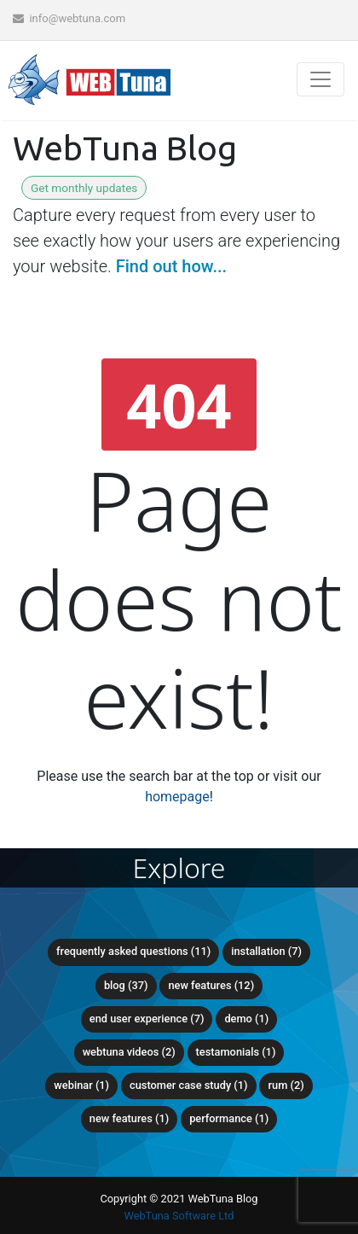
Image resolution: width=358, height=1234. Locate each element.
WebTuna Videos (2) (129, 1051)
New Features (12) (211, 985)
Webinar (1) (81, 1085)
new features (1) (129, 1118)
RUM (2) (285, 1085)
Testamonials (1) (236, 1051)
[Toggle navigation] (320, 79)
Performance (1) (228, 1118)
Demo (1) (246, 1018)
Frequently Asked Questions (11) (133, 951)
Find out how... (171, 266)
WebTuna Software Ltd (179, 1215)
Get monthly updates (84, 188)
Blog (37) (126, 985)
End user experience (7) (147, 1018)
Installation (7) (266, 951)
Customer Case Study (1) (188, 1085)
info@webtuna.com (69, 18)
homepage (177, 797)
